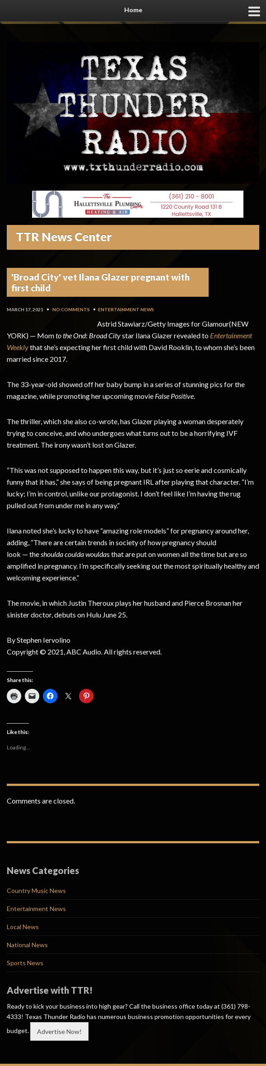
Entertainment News (126, 309)
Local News (23, 926)
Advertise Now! (59, 1031)
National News (27, 945)
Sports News (25, 963)
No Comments (71, 309)
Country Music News (36, 890)
